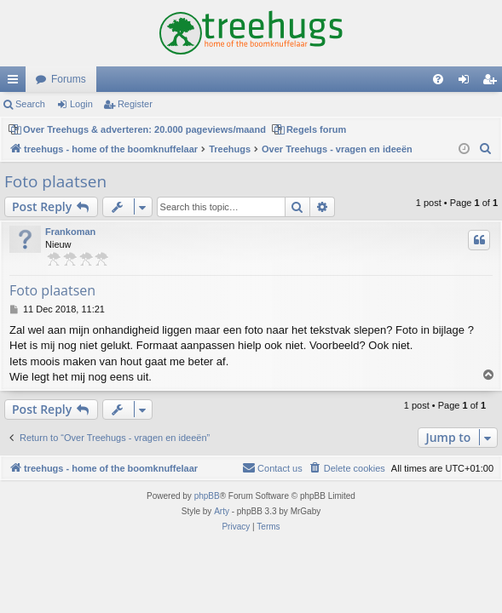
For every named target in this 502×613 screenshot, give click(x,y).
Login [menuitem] (467, 82)
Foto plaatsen (55, 181)
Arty (221, 511)
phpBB (207, 496)
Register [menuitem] (493, 82)
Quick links (16, 82)
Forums (68, 79)
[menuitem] (438, 79)
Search (30, 104)
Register (135, 104)
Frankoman (70, 231)
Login (81, 104)
